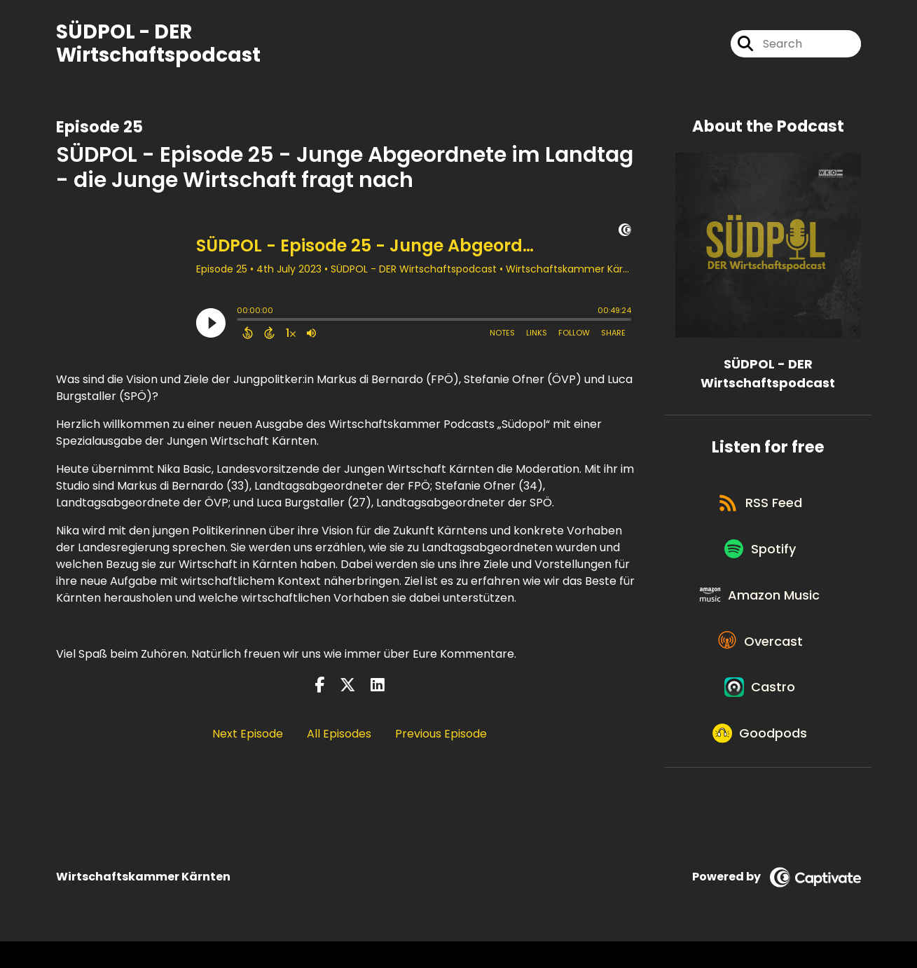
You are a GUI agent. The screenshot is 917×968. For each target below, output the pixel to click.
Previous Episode (441, 735)
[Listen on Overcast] (761, 657)
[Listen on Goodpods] (760, 758)
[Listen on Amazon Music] (761, 606)
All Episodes (339, 735)
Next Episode (247, 735)
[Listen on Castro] (760, 707)
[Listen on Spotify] (761, 556)
